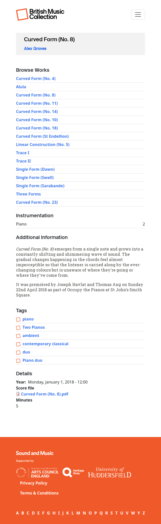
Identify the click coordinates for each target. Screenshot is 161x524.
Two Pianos (33, 327)
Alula (21, 87)
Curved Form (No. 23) (37, 202)
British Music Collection (46, 14)
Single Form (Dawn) (35, 169)
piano (28, 319)
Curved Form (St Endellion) (42, 136)
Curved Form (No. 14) (37, 111)
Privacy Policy (33, 483)
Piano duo (32, 360)
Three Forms (28, 194)
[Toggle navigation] (138, 15)
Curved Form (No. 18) (37, 128)
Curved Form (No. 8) (36, 95)
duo (26, 352)
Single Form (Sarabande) (40, 185)
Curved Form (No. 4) (36, 78)
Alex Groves (35, 48)
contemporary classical (45, 343)
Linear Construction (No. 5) (43, 144)
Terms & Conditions (39, 493)
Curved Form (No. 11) (37, 103)
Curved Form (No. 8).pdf (44, 394)
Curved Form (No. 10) (37, 119)
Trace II (23, 161)
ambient (30, 335)
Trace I (22, 153)
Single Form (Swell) (35, 177)
